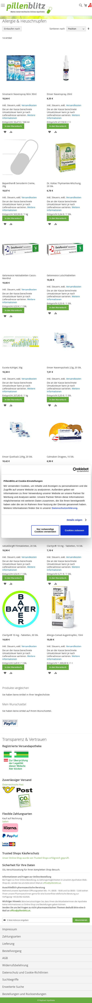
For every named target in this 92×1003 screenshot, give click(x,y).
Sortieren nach (57, 28)
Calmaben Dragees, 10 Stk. (60, 456)
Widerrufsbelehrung (15, 965)
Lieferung (8, 943)
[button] (5, 131)
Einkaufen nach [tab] (12, 28)
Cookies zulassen (74, 530)
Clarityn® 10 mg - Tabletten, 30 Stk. (20, 635)
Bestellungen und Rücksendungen (24, 994)
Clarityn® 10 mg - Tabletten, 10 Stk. (65, 545)
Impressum (9, 929)
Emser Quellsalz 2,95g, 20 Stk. (17, 456)
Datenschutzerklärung (64, 508)
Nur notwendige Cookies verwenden (45, 530)
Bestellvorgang (11, 951)
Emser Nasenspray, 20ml (59, 94)
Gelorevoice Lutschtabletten (61, 275)
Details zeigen (74, 520)
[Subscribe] (81, 920)
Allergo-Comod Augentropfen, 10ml (65, 635)
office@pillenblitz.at (52, 883)
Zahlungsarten (11, 936)
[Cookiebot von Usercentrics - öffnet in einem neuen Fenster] (75, 470)
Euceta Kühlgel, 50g (12, 367)
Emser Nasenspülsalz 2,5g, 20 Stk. (64, 367)
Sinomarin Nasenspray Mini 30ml (19, 94)
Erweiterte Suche (13, 987)
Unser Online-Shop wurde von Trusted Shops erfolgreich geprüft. (35, 857)
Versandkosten (29, 105)
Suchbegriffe (10, 979)
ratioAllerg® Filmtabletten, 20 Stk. (19, 545)
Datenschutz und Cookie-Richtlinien (25, 972)
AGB (5, 958)
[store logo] (29, 8)
